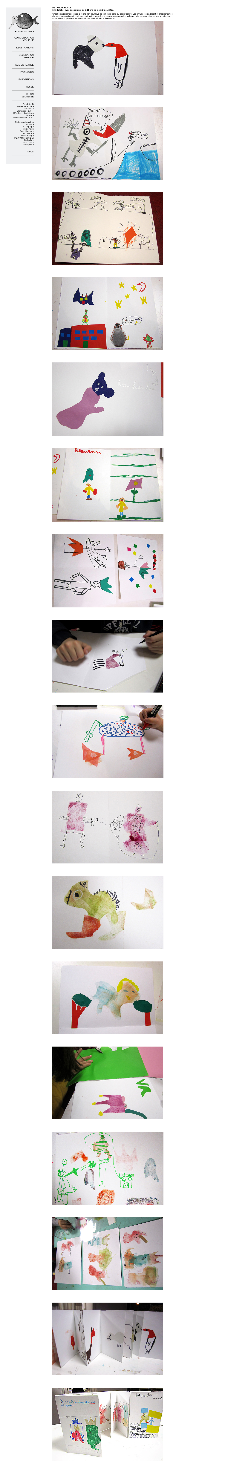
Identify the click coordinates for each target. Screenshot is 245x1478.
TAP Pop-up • (27, 126)
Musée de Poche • (25, 106)
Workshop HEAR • (25, 111)
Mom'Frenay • (27, 135)
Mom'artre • (28, 133)
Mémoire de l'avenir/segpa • (27, 130)
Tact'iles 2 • (28, 109)
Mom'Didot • (28, 142)
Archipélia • (28, 144)
